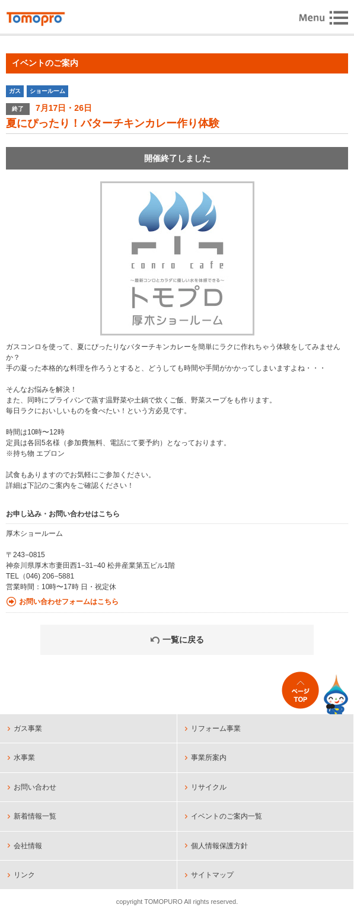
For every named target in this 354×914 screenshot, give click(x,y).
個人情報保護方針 (219, 846)
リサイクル (209, 787)
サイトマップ (212, 875)
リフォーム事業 (216, 728)
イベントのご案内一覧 (226, 816)
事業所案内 (209, 757)
